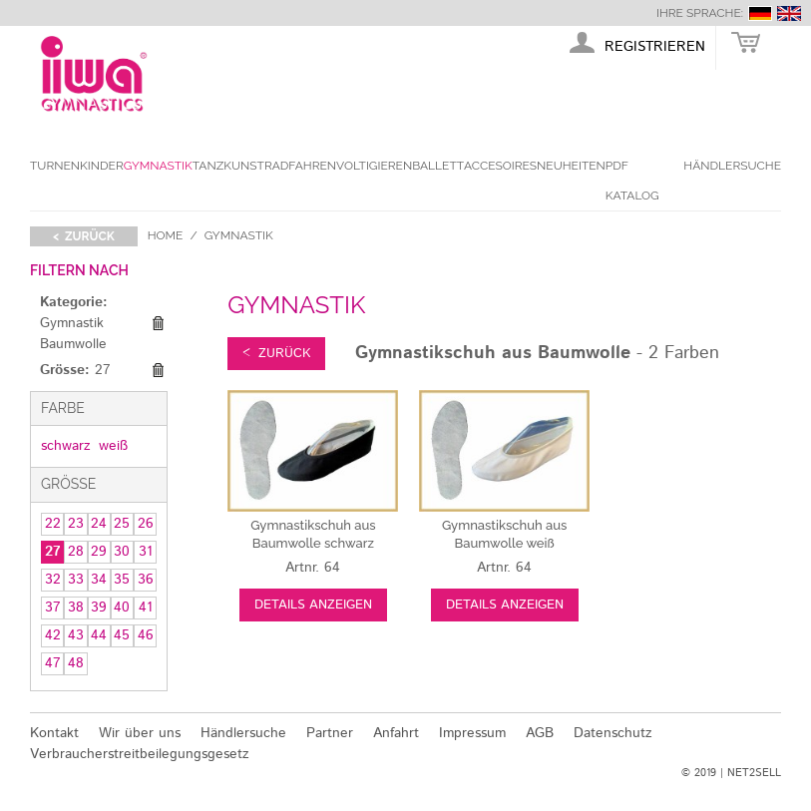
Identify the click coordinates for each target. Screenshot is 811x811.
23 (76, 524)
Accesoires (500, 166)
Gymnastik (158, 166)
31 (146, 552)
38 (76, 607)
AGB (540, 733)
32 (53, 580)
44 (99, 635)
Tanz (208, 166)
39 (99, 607)
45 (122, 635)
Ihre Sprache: (699, 13)
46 (146, 635)
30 (122, 552)
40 (122, 607)
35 (122, 580)
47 (53, 663)
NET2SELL (754, 773)
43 (76, 635)
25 (122, 524)
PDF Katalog (632, 181)
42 (53, 635)
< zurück (84, 236)
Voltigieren (374, 166)
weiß (113, 446)
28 (76, 552)
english (789, 13)
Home (166, 235)
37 (53, 607)
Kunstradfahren (279, 166)
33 (76, 580)
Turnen (55, 166)
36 (146, 580)
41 (146, 607)
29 (99, 552)
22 (53, 524)
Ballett (438, 166)
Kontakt (54, 733)
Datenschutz (613, 733)
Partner (329, 733)
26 (146, 524)
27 (53, 552)
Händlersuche (732, 166)
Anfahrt (396, 733)
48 (76, 663)
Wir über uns (140, 733)
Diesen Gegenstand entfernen (158, 323)
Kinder (102, 166)
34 (99, 580)
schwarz (66, 446)
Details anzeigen (313, 605)
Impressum (472, 733)
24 (99, 524)
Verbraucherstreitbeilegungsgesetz (139, 754)
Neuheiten (571, 166)
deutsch (760, 13)
